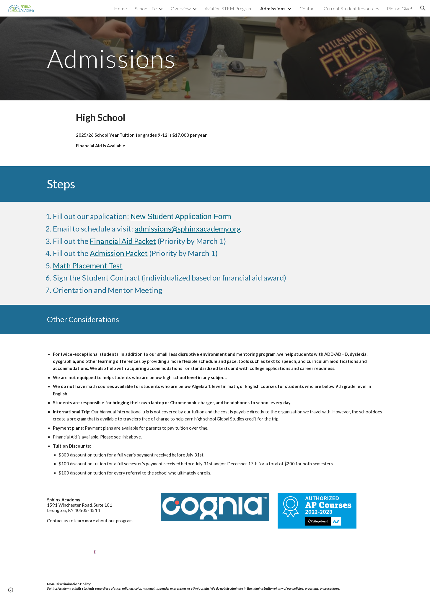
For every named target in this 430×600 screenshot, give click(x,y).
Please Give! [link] (399, 8)
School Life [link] (146, 8)
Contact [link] (307, 8)
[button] (423, 8)
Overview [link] (181, 8)
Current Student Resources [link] (351, 8)
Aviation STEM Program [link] (229, 8)
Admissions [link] (273, 8)
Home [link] (120, 8)
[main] (157, 58)
